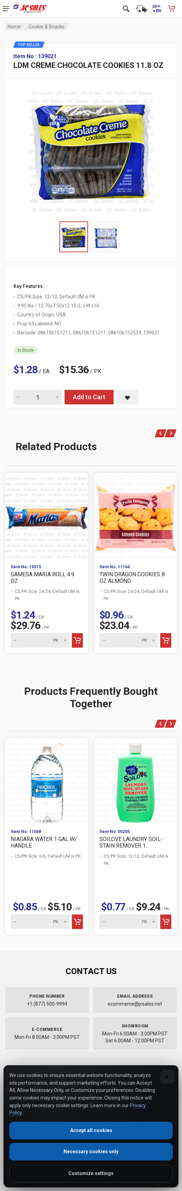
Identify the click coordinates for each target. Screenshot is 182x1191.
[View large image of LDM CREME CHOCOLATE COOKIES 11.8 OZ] (91, 149)
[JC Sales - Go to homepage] (30, 8)
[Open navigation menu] (6, 8)
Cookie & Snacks (47, 26)
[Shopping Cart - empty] (171, 8)
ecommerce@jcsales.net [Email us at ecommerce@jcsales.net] (135, 1004)
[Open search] (126, 8)
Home (14, 26)
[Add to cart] (77, 640)
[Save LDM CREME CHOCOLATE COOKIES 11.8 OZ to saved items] (127, 397)
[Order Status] (141, 8)
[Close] (167, 1077)
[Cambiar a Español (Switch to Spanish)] (156, 8)
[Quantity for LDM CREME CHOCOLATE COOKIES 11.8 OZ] (37, 397)
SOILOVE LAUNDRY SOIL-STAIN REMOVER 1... (131, 842)
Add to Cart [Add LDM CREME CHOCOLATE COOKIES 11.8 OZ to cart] (89, 397)
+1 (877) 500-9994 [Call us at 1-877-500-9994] (47, 1004)
